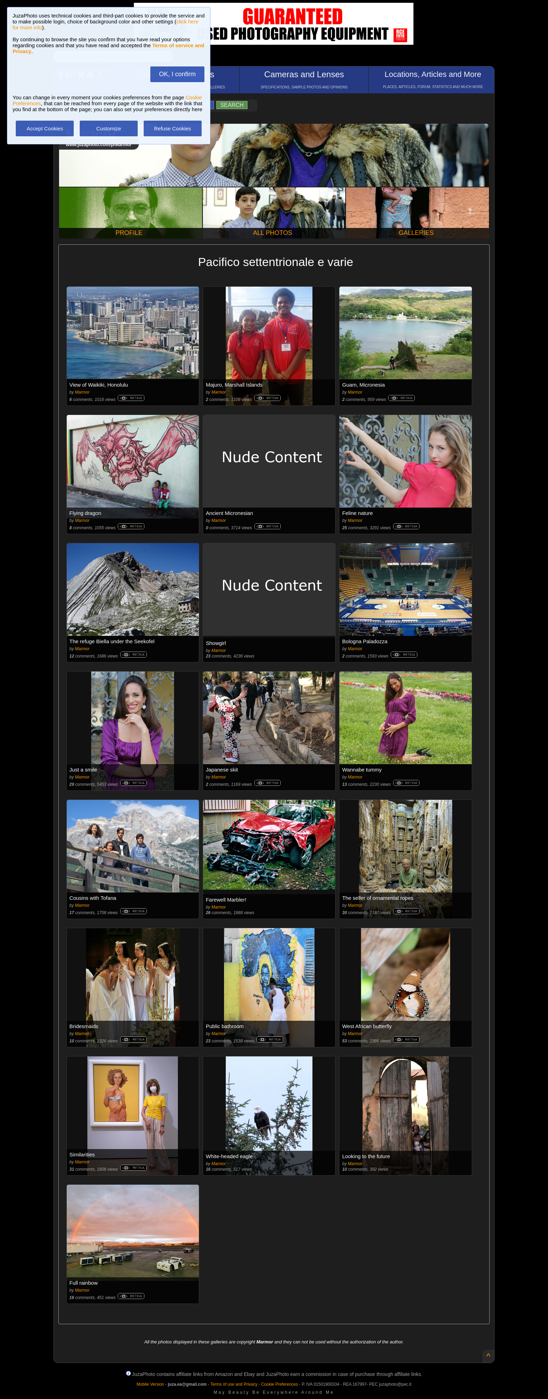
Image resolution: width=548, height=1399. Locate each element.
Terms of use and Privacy (234, 1384)
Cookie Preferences (279, 1384)
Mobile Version (150, 1384)
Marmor (82, 392)
